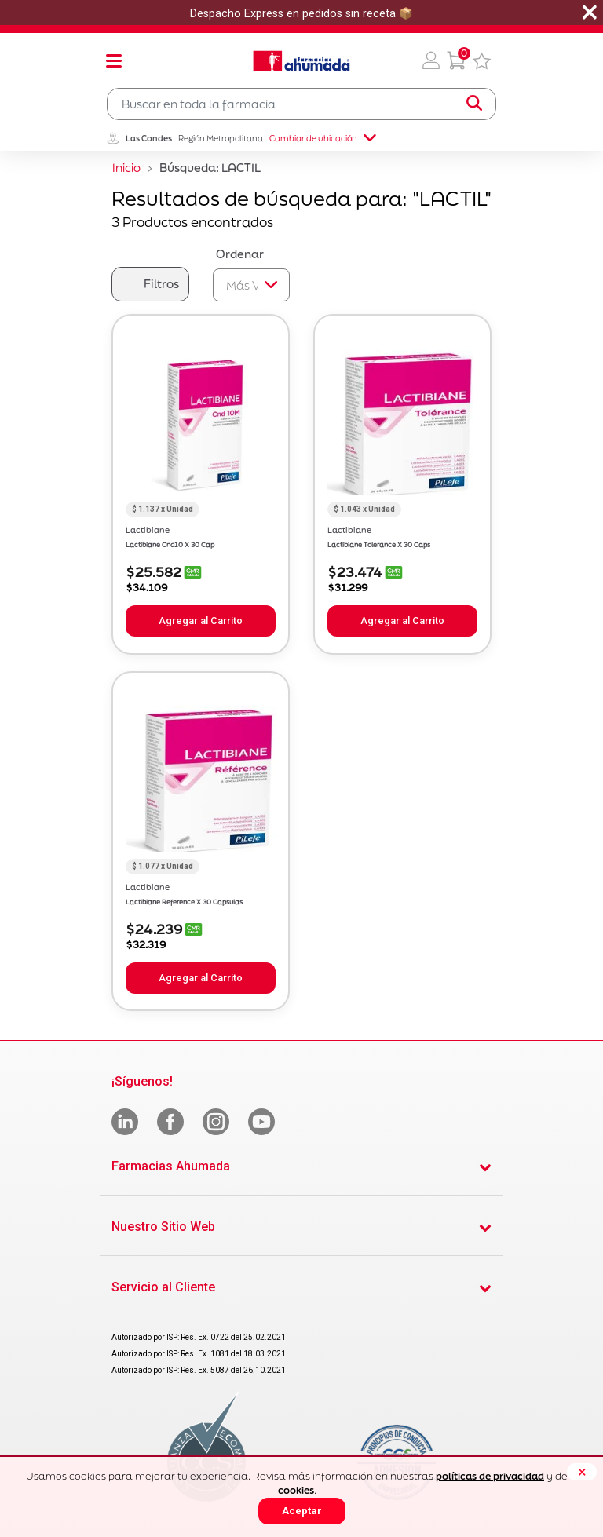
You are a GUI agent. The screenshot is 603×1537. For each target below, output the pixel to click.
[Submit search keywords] (474, 103)
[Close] (582, 1471)
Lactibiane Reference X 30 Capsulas (184, 902)
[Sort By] (252, 284)
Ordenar (240, 253)
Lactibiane (148, 529)
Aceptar (302, 1511)
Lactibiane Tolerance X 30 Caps (378, 544)
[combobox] (301, 104)
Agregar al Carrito (201, 620)
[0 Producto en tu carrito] (456, 60)
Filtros (161, 283)
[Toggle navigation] (114, 60)
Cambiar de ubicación (322, 138)
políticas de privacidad (490, 1476)
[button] (431, 60)
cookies (296, 1490)
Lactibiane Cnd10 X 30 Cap (170, 544)
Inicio (126, 167)
